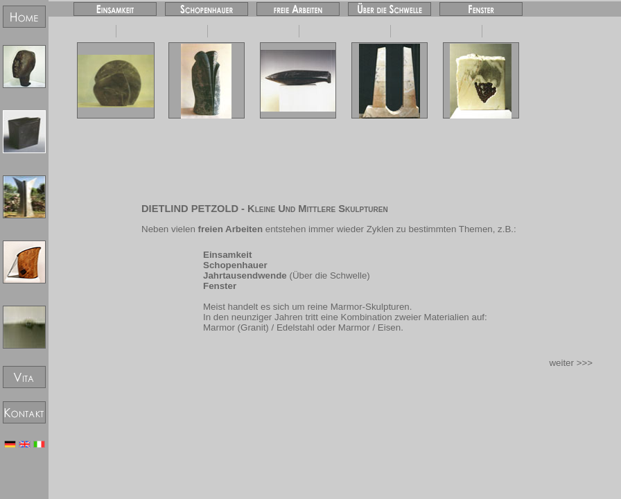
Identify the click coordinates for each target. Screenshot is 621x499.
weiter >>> (571, 363)
